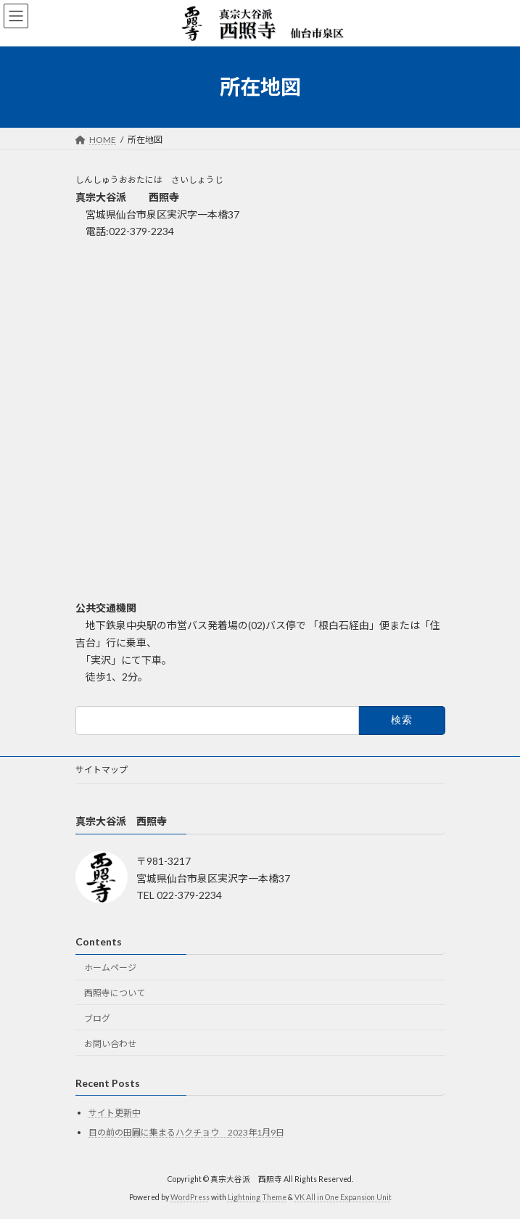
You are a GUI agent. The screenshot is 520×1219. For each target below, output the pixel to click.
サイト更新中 (114, 1112)
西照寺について (114, 992)
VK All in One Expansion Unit (343, 1196)
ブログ (97, 1017)
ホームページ (110, 967)
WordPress (190, 1196)
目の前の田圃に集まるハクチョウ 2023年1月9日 (186, 1132)
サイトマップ (101, 769)
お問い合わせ (110, 1043)
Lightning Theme (257, 1196)
